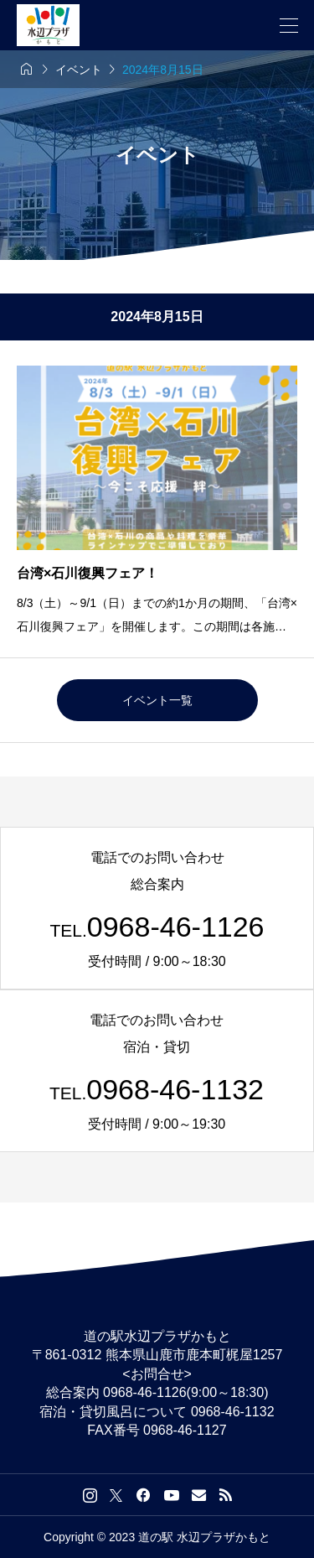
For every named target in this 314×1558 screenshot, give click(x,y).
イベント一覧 (157, 700)
